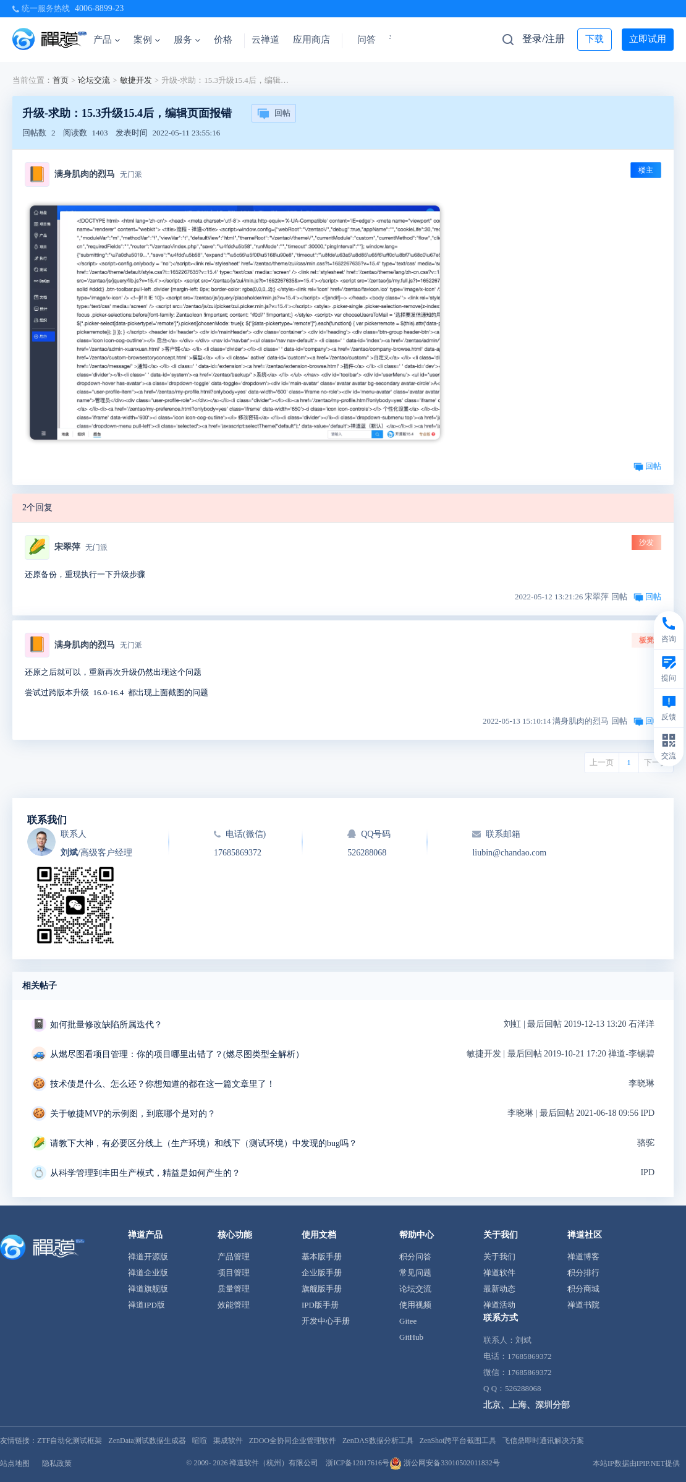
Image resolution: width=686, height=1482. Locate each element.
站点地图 (15, 1463)
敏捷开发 (136, 80)
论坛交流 (94, 80)
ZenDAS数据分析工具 (377, 1440)
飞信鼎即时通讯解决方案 (543, 1440)
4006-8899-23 (99, 8)
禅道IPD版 (146, 1304)
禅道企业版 (148, 1272)
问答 (366, 40)
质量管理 (234, 1288)
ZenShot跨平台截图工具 (458, 1440)
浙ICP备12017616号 (357, 1462)
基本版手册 (322, 1256)
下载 (594, 39)
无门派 (131, 174)
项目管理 (234, 1272)
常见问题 (415, 1272)
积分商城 (583, 1288)
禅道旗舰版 (148, 1288)
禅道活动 (499, 1304)
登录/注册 (543, 38)
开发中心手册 (326, 1321)
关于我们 (499, 1256)
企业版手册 (322, 1272)
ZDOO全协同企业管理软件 (292, 1440)
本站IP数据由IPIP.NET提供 (636, 1463)
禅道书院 (583, 1304)
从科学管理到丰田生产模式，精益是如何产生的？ (145, 1173)
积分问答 (415, 1256)
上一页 (602, 762)
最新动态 (499, 1288)
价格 (223, 40)
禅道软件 (499, 1272)
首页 (61, 80)
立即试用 (647, 39)
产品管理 (234, 1256)
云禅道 (265, 40)
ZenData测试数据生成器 (146, 1440)
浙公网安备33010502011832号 (444, 1462)
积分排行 (583, 1272)
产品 (106, 40)
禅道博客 (583, 1256)
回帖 (273, 113)
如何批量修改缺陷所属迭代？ (106, 1024)
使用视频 (415, 1304)
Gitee (408, 1321)
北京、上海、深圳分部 (526, 1405)
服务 (187, 40)
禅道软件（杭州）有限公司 (273, 1462)
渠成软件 (228, 1440)
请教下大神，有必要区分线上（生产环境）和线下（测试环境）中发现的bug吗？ (203, 1143)
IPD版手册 (320, 1304)
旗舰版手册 (322, 1288)
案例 (146, 40)
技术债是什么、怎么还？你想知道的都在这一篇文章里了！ (162, 1084)
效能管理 (234, 1304)
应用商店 (311, 40)
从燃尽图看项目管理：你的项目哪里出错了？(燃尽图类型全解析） (177, 1054)
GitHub (411, 1337)
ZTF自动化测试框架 (69, 1440)
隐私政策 (57, 1463)
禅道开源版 (148, 1256)
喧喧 (199, 1440)
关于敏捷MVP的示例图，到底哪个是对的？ (133, 1113)
